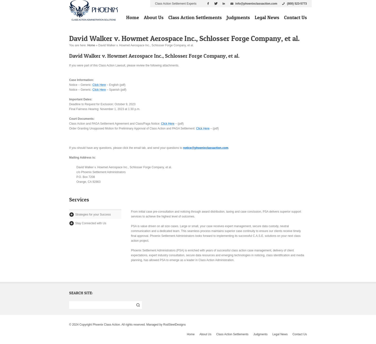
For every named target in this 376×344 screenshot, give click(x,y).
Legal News (267, 17)
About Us (153, 17)
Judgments (238, 17)
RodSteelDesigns (174, 324)
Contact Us (295, 17)
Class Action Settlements (195, 17)
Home (132, 17)
